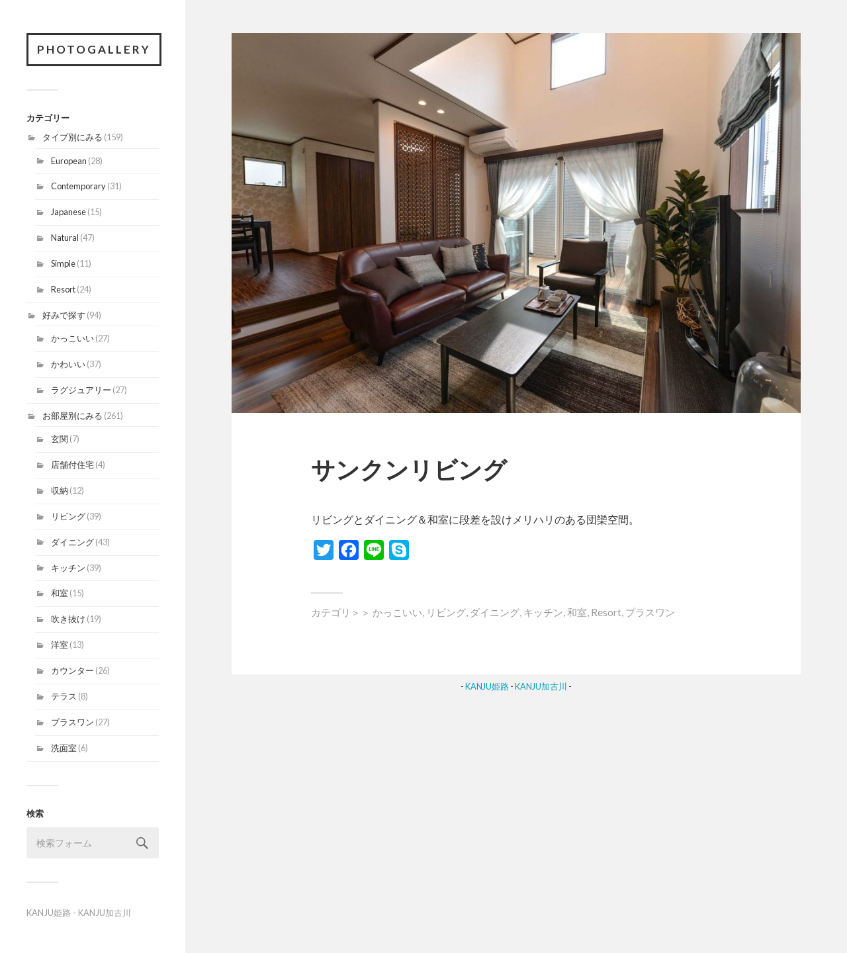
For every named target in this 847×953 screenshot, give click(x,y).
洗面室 (64, 748)
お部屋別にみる (72, 415)
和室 (59, 593)
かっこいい (72, 338)
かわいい (68, 364)
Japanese (68, 211)
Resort (63, 289)
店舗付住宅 (72, 464)
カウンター (72, 670)
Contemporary (78, 186)
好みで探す (63, 315)
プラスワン (72, 722)
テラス (64, 696)
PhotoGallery (94, 49)
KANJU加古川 (104, 912)
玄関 (59, 438)
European (69, 161)
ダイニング (72, 542)
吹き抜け (68, 618)
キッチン (68, 568)
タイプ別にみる (72, 137)
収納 (59, 490)
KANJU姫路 (48, 912)
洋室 (59, 644)
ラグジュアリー (81, 390)
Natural (65, 237)
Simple (63, 263)
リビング (68, 516)
